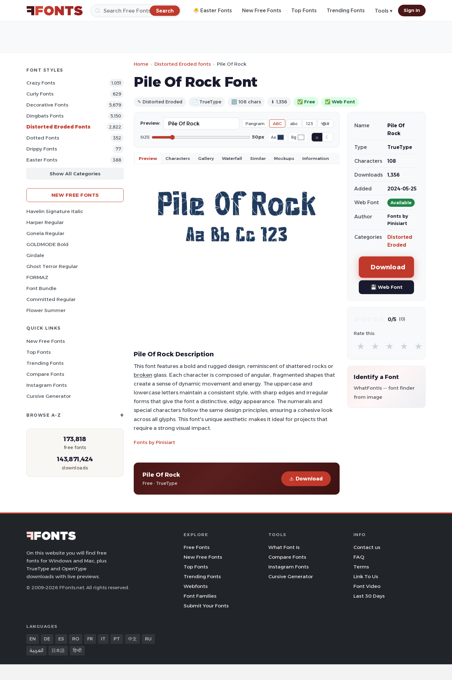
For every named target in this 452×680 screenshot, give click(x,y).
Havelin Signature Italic (54, 211)
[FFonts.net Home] (54, 11)
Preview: (150, 123)
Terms (361, 567)
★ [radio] (361, 346)
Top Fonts (304, 11)
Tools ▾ (383, 11)
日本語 (58, 650)
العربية (36, 650)
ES (61, 639)
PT (117, 639)
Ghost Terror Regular (52, 266)
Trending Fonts (346, 11)
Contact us (366, 547)
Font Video (366, 586)
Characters (177, 158)
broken (143, 375)
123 (309, 123)
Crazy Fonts (40, 83)
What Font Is (284, 547)
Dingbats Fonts (45, 116)
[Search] (135, 10)
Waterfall (232, 158)
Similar (258, 158)
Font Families (200, 596)
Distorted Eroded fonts (182, 64)
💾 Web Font (386, 287)
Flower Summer (46, 310)
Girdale (35, 255)
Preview (148, 158)
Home (141, 64)
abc (294, 123)
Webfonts (196, 586)
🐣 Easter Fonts (212, 11)
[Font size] (201, 137)
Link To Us (365, 576)
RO (75, 639)
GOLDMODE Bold (47, 244)
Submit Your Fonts (206, 606)
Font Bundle (41, 288)
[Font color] (280, 137)
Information (315, 158)
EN (33, 639)
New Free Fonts (261, 11)
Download (306, 479)
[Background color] (301, 137)
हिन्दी (77, 650)
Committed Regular (51, 299)
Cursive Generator (48, 396)
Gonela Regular (45, 233)
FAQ (358, 557)
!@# (325, 123)
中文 (132, 639)
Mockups (284, 158)
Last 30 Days (369, 596)
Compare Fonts (45, 374)
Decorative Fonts (47, 105)
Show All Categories (75, 174)
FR (90, 639)
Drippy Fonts (41, 149)
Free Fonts (197, 547)
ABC (277, 123)
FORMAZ (37, 277)
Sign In (412, 10)
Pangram (255, 123)
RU (148, 639)
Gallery (206, 158)
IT (103, 639)
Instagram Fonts (46, 385)
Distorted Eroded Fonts (58, 127)
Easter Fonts (41, 160)
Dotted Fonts (42, 138)
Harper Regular (45, 222)
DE (47, 639)
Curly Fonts (40, 94)
